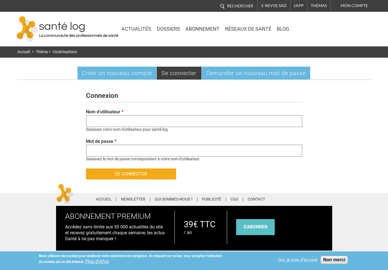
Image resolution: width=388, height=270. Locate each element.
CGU (234, 199)
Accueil (23, 52)
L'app (299, 5)
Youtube (328, 198)
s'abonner (255, 227)
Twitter (296, 198)
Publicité (211, 199)
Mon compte (354, 5)
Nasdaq (322, 25)
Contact (256, 199)
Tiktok (318, 198)
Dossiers (168, 29)
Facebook (286, 198)
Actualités (136, 29)
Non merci (334, 259)
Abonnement (202, 29)
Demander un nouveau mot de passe (256, 73)
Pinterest (307, 198)
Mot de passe (101, 141)
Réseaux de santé (248, 29)
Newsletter (133, 199)
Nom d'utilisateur (104, 111)
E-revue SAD (274, 5)
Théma (42, 52)
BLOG (283, 29)
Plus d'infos (97, 261)
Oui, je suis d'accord (297, 260)
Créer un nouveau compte (117, 73)
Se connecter (181, 74)
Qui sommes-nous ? (174, 199)
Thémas (319, 5)
